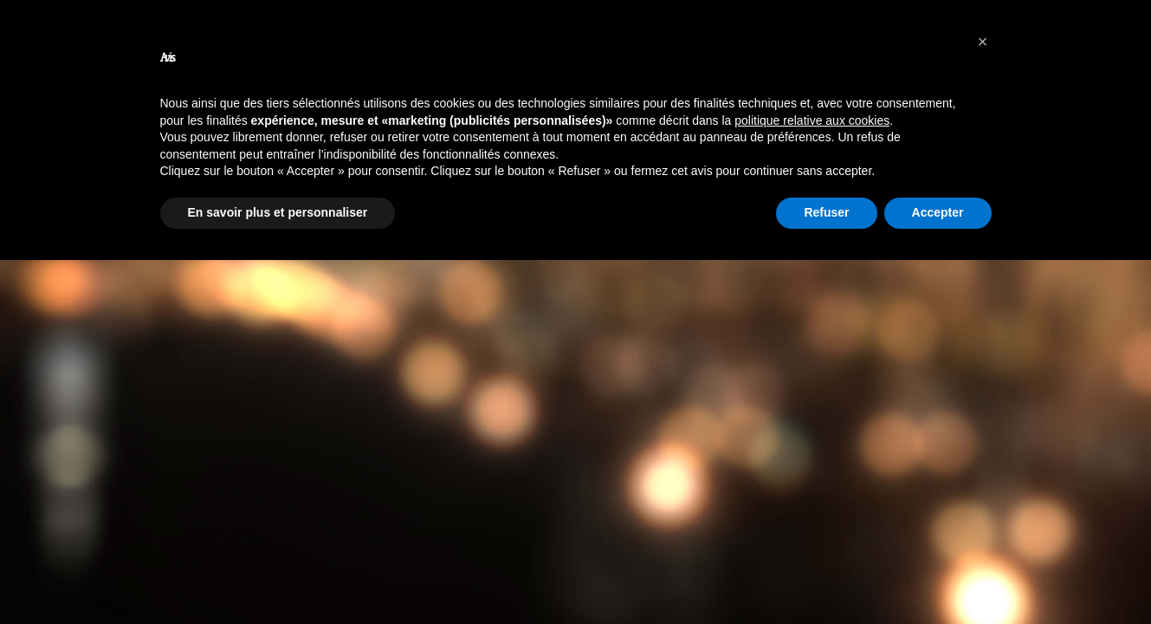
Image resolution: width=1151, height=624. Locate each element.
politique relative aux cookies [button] (811, 120)
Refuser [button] (826, 212)
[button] (983, 41)
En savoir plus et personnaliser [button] (278, 212)
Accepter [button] (938, 212)
